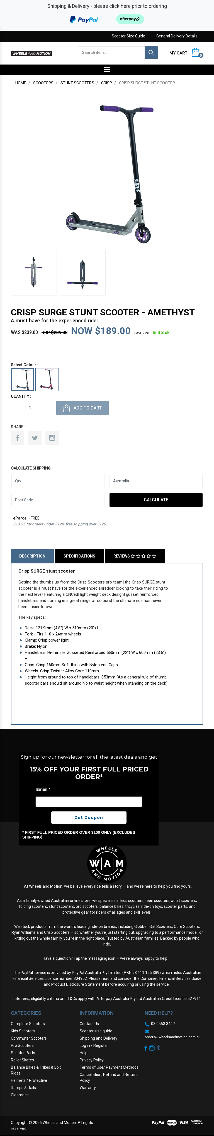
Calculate (156, 499)
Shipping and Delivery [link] (98, 1038)
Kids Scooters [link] (23, 1031)
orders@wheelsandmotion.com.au (172, 1037)
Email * (43, 789)
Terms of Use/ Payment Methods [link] (109, 1067)
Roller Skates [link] (22, 1060)
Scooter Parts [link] (23, 1053)
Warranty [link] (88, 1087)
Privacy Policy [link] (92, 1060)
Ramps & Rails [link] (23, 1087)
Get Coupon (88, 817)
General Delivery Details (177, 36)
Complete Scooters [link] (28, 1023)
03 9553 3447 (163, 1023)
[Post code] (57, 500)
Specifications (79, 556)
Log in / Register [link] (94, 1045)
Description (32, 556)
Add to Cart (82, 408)
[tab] (33, 556)
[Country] (156, 481)
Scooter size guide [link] (96, 1031)
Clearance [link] (20, 1095)
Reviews (134, 556)
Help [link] (83, 1053)
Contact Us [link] (89, 1023)
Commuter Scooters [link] (29, 1038)
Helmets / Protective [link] (29, 1080)
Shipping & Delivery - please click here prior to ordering (107, 6)
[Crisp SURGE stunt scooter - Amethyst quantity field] (32, 408)
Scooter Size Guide (128, 36)
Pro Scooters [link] (22, 1045)
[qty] (57, 481)
